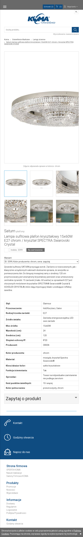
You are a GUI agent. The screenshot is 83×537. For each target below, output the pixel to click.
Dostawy (10, 503)
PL (76, 12)
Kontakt (17, 423)
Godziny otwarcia (23, 437)
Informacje (13, 500)
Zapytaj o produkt (23, 398)
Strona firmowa (16, 466)
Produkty (12, 483)
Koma (6, 39)
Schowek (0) (48, 7)
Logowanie (11, 510)
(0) (59, 6)
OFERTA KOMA (13, 470)
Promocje (11, 486)
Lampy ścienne (39, 39)
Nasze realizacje (14, 473)
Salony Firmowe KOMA (17, 476)
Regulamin (11, 507)
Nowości (10, 490)
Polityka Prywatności (16, 513)
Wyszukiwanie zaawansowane (66, 34)
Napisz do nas (21, 452)
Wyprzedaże (12, 493)
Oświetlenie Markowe (21, 39)
